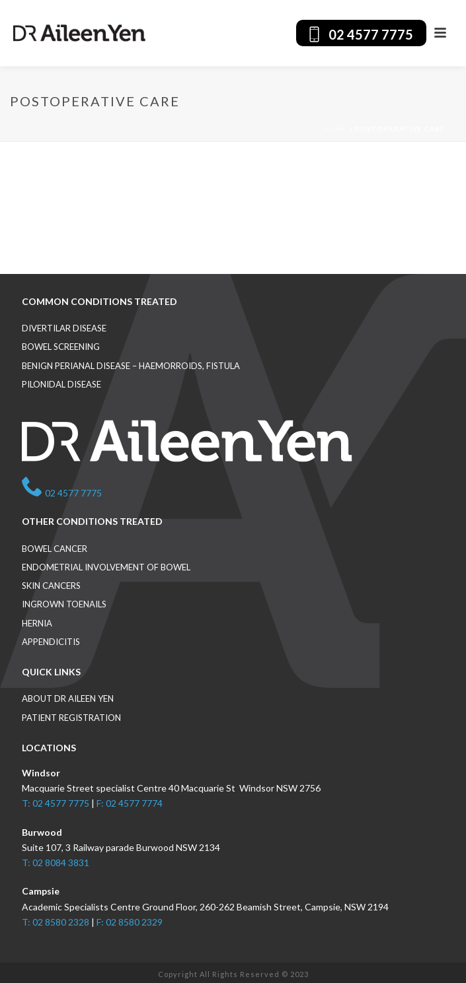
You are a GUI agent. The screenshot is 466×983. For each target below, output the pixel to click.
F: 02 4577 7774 (130, 803)
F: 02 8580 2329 (130, 922)
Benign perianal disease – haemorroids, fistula (131, 365)
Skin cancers (51, 585)
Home (335, 129)
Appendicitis (51, 641)
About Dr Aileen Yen (68, 698)
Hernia (37, 623)
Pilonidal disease (61, 384)
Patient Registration (71, 717)
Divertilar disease (64, 328)
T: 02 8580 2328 (55, 922)
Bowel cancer (54, 548)
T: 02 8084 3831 (55, 862)
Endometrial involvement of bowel (106, 567)
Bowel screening (61, 346)
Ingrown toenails (64, 604)
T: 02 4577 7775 (55, 803)
